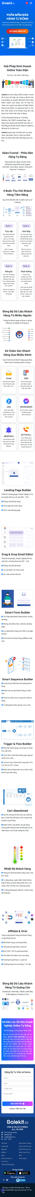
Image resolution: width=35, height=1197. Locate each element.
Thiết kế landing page (7, 1164)
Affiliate (3, 1152)
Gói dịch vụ (4, 1161)
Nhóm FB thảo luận (25, 1149)
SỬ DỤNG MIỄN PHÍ (17, 31)
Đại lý (3, 1155)
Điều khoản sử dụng (25, 1143)
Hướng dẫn (4, 1146)
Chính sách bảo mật (25, 1146)
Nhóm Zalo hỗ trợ (24, 1152)
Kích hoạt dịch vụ (6, 1158)
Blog (20, 1155)
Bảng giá (4, 1149)
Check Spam (23, 1158)
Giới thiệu (4, 1143)
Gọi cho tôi (17, 1104)
